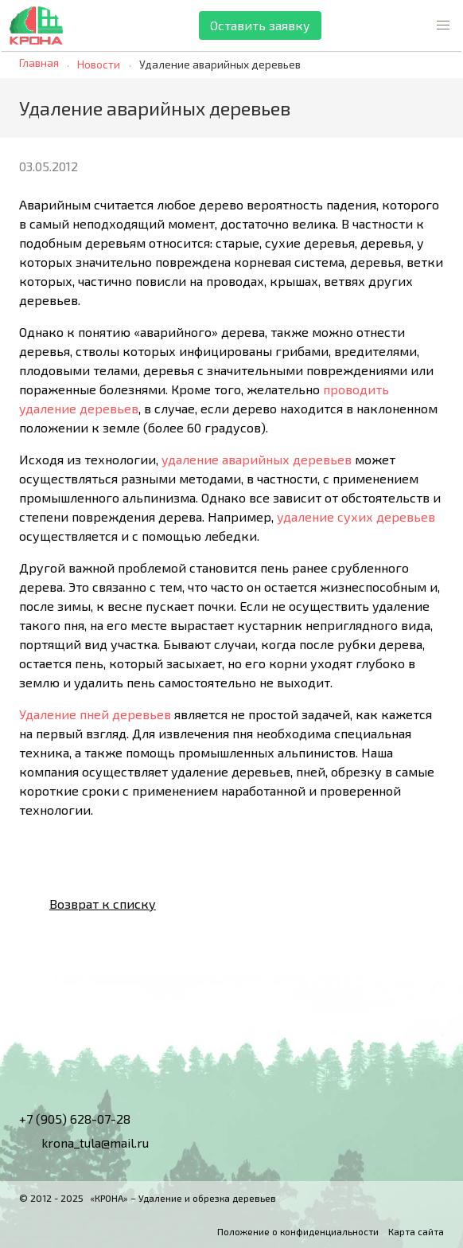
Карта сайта (416, 1231)
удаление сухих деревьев (356, 516)
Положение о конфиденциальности (298, 1231)
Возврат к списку (90, 904)
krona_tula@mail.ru (84, 1142)
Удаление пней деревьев (95, 714)
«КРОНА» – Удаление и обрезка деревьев (183, 1197)
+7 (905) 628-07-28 (74, 1118)
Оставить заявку (260, 25)
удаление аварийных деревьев (256, 459)
